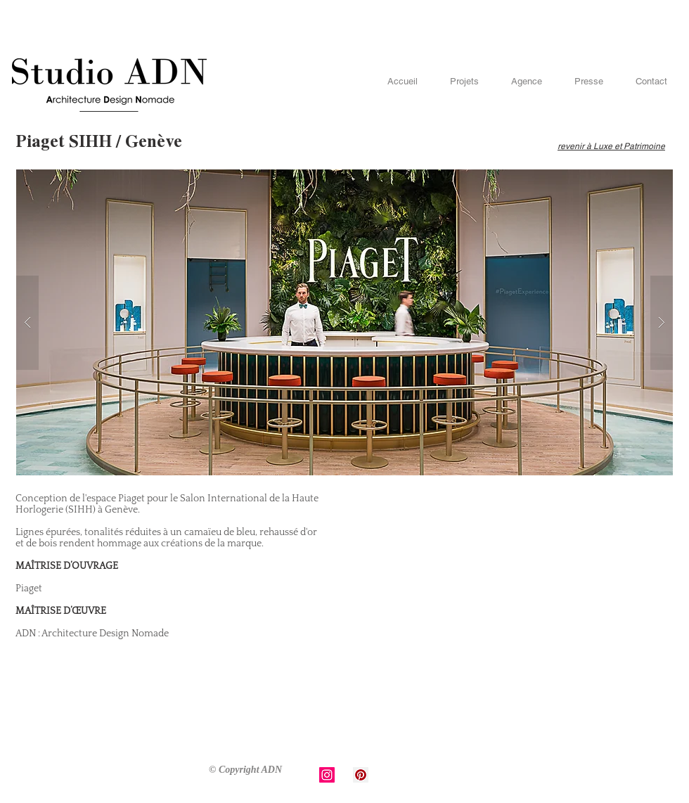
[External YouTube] (504, 611)
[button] (344, 322)
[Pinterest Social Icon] (360, 775)
